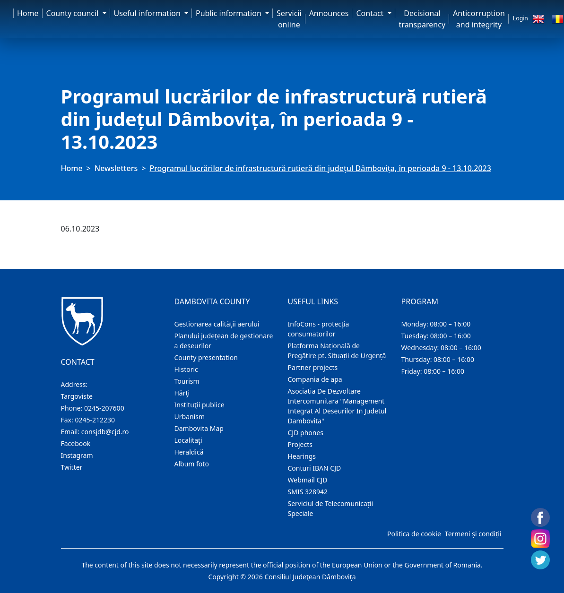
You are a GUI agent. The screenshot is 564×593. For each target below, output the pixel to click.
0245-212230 (95, 419)
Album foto (191, 463)
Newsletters (116, 168)
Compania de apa (315, 379)
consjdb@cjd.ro (105, 431)
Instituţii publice (199, 404)
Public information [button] (229, 13)
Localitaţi (188, 440)
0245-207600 (104, 408)
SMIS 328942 (308, 491)
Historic (186, 369)
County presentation (206, 357)
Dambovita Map (199, 428)
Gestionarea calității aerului (217, 323)
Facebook (76, 443)
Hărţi (182, 392)
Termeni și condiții (473, 533)
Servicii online (289, 19)
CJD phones (306, 432)
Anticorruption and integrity (479, 19)
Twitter (72, 467)
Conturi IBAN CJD (314, 468)
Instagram (77, 455)
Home (28, 13)
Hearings (302, 456)
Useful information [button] (148, 13)
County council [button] (73, 13)
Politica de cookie (414, 533)
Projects (300, 444)
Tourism (187, 381)
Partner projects (313, 367)
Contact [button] (370, 13)
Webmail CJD (308, 479)
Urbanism (189, 416)
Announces (329, 13)
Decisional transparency (422, 19)
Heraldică (189, 451)
